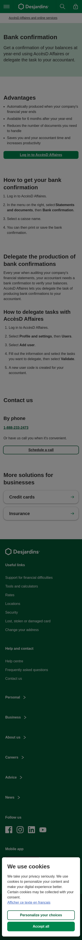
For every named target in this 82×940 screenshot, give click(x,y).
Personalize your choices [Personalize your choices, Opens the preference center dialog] (41, 915)
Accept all (41, 926)
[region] (41, 897)
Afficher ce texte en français (28, 902)
